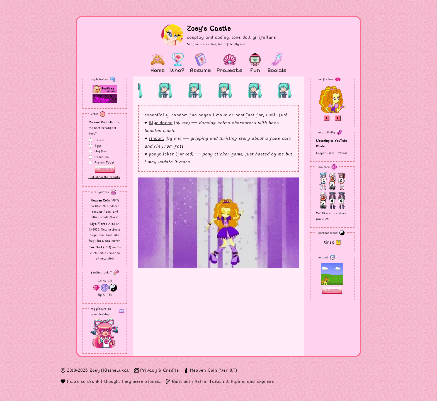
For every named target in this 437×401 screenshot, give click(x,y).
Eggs (97, 146)
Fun (255, 70)
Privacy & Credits (159, 370)
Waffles (100, 151)
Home (157, 70)
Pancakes (101, 157)
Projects (229, 70)
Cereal (99, 140)
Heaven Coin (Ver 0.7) (213, 370)
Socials (277, 70)
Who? (177, 70)
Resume (200, 70)
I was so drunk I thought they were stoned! (114, 381)
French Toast (104, 162)
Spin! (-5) (105, 295)
